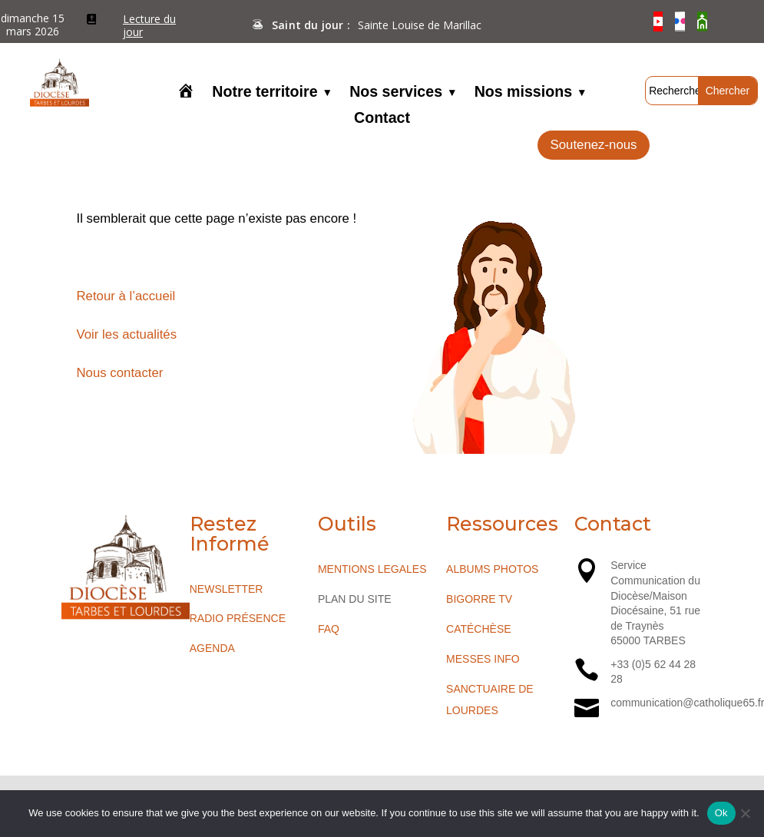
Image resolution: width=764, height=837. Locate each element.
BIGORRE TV (479, 599)
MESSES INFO (483, 659)
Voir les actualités (127, 334)
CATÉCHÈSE (478, 629)
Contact (382, 119)
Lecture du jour (149, 26)
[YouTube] (658, 21)
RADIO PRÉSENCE (238, 618)
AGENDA (212, 648)
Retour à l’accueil (126, 296)
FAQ (328, 629)
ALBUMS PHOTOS (492, 569)
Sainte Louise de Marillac (419, 25)
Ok (721, 813)
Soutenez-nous (594, 144)
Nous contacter (120, 373)
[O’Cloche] (702, 21)
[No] (744, 813)
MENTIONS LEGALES (372, 569)
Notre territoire (264, 93)
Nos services (395, 93)
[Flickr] (680, 21)
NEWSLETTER (226, 589)
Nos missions (523, 93)
